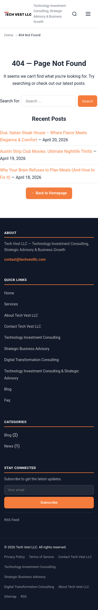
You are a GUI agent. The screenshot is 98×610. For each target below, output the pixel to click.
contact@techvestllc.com (25, 259)
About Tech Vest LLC (21, 315)
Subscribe (49, 502)
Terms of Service (41, 557)
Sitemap (10, 596)
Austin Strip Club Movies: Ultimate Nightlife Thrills (46, 151)
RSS (24, 596)
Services (11, 304)
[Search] (74, 14)
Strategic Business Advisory (26, 349)
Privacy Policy (14, 557)
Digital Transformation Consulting (31, 360)
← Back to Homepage (49, 193)
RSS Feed (11, 520)
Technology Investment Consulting (32, 337)
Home (8, 35)
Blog (7, 389)
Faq (7, 400)
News (8, 446)
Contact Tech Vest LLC (22, 326)
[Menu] (88, 14)
